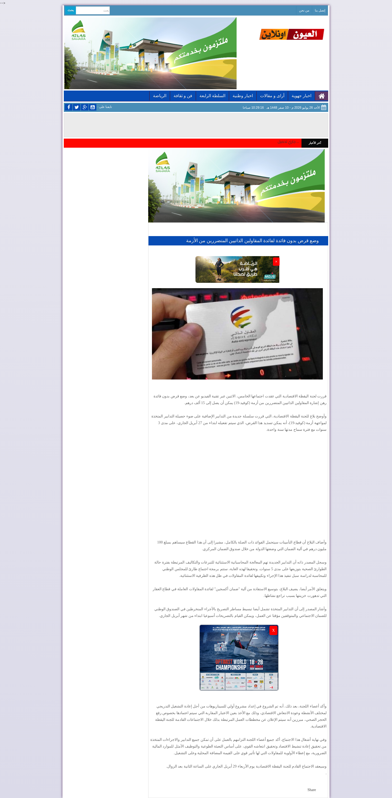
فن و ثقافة (183, 95)
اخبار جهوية (301, 95)
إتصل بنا (320, 10)
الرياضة (159, 95)
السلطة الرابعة (212, 95)
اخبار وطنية (243, 95)
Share (311, 790)
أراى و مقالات (272, 95)
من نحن (304, 10)
